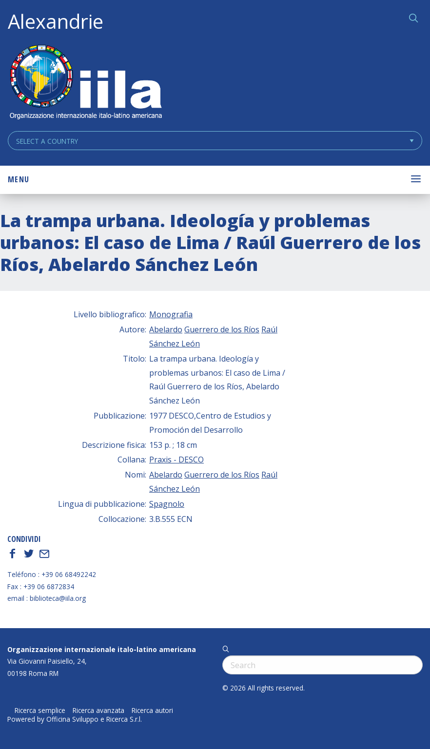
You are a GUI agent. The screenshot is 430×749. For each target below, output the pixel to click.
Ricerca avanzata (98, 710)
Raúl (269, 329)
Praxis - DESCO (176, 459)
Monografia (171, 314)
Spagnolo (166, 504)
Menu (18, 179)
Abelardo (165, 329)
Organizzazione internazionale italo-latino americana (101, 649)
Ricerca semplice (40, 710)
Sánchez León (174, 343)
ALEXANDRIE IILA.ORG (85, 83)
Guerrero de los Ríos (221, 329)
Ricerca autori (152, 710)
